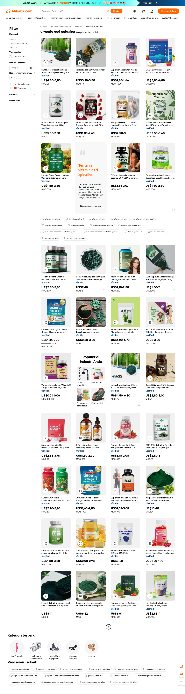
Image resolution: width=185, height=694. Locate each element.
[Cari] (116, 11)
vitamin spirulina (97, 219)
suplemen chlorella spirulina (92, 682)
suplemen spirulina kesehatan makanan (61, 676)
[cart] (144, 11)
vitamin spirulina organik (101, 225)
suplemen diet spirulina (75, 238)
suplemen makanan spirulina (123, 682)
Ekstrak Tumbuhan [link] (94, 26)
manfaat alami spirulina (126, 669)
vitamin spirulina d (51, 219)
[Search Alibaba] (73, 11)
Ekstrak (78, 26)
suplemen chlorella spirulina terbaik (57, 682)
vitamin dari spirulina (52, 225)
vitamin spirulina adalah (144, 219)
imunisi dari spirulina (19, 669)
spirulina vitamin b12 (94, 676)
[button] (107, 11)
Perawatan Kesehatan (61, 26)
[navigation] (22, 327)
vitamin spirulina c (133, 232)
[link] (181, 666)
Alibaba (43, 26)
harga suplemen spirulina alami (23, 676)
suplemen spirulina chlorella (148, 676)
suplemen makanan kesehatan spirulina (60, 232)
